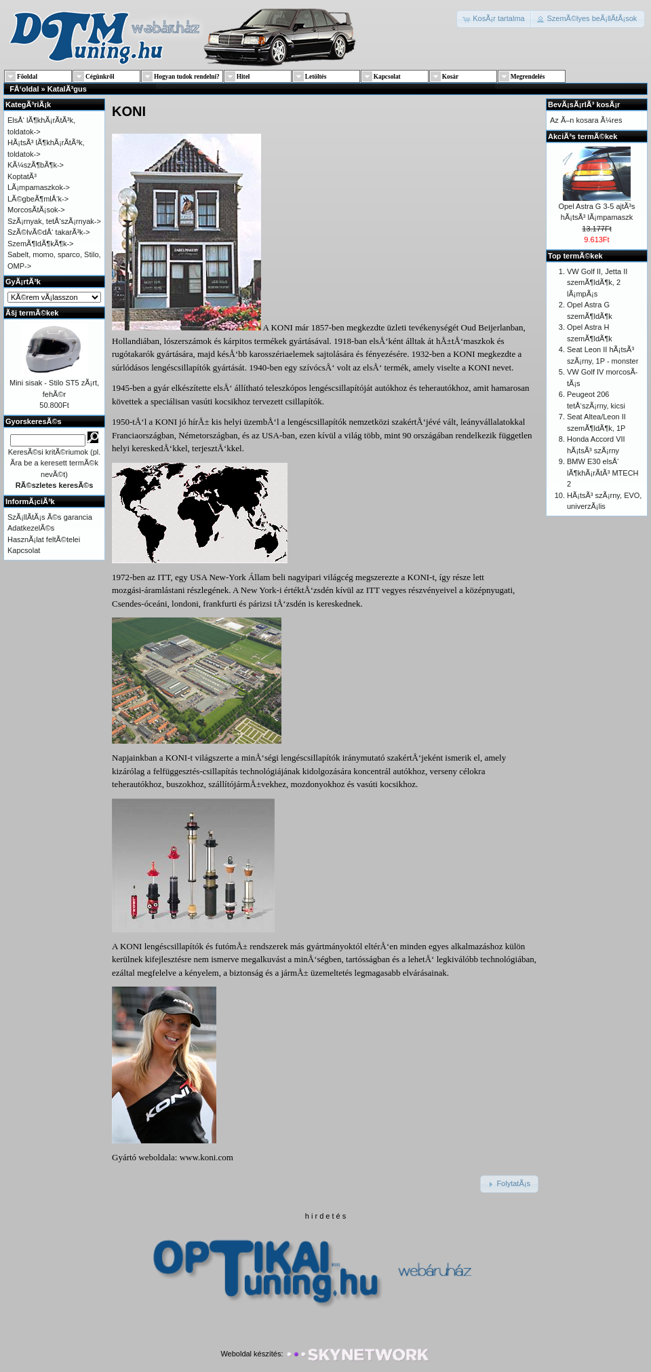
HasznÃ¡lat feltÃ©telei (43, 539)
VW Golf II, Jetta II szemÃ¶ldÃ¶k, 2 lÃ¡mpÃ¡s (597, 282)
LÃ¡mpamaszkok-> (38, 187)
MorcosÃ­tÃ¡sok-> (36, 210)
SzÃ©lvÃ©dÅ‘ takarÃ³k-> (48, 232)
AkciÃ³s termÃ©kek (582, 136)
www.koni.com (206, 1157)
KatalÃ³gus (67, 89)
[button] (494, 19)
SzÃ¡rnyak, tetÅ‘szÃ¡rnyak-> (54, 221)
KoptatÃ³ (22, 176)
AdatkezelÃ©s (30, 528)
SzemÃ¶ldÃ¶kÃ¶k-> (40, 244)
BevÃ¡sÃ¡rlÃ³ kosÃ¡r (584, 104)
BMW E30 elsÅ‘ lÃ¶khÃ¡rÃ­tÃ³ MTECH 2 (603, 472)
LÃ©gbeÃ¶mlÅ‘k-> (37, 199)
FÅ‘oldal (24, 89)
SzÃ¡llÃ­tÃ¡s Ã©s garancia (49, 517)
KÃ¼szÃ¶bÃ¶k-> (35, 165)
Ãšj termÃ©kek (31, 313)
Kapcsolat (23, 550)
